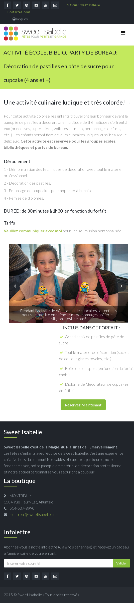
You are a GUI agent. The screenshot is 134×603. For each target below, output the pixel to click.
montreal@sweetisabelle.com (34, 514)
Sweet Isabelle (30, 594)
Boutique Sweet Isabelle (82, 5)
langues (22, 19)
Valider (121, 563)
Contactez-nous (19, 12)
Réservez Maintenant (83, 404)
